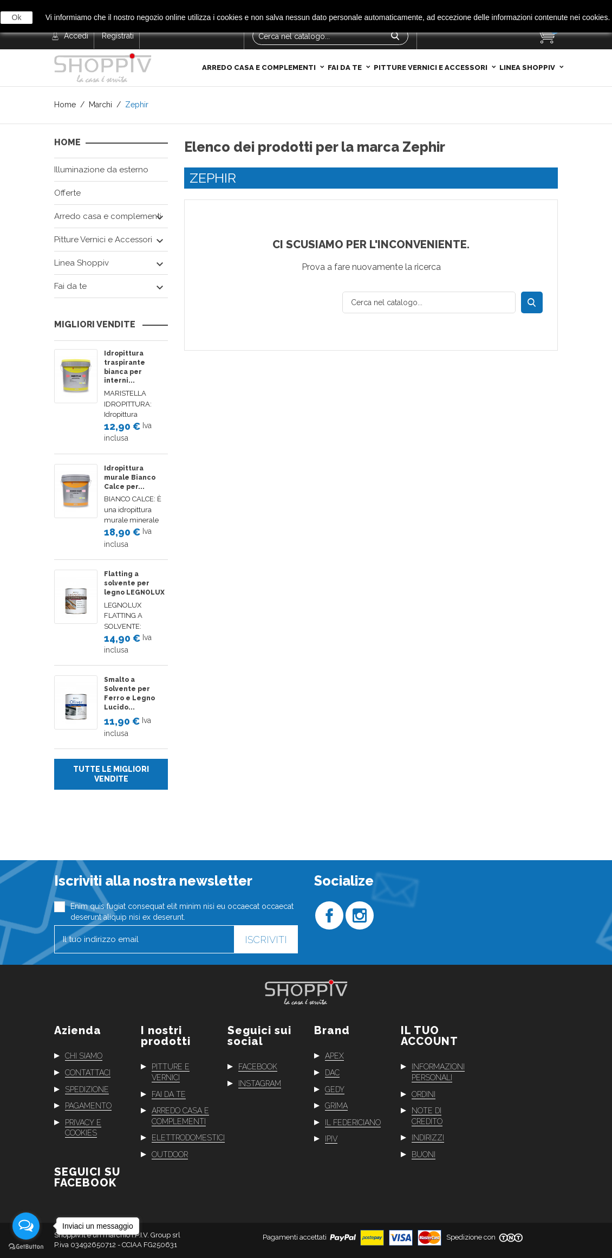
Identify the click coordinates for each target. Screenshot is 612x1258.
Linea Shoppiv (528, 45)
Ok (17, 17)
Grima (336, 1105)
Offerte (67, 193)
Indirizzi (428, 1137)
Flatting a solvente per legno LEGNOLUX (134, 583)
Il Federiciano (353, 1122)
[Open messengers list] (26, 1226)
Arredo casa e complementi (259, 45)
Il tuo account (429, 1036)
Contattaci (87, 1072)
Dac (332, 1072)
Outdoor (170, 1154)
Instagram (259, 1083)
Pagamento (88, 1105)
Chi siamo (83, 1055)
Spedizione (87, 1089)
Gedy (334, 1089)
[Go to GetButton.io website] (26, 1246)
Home (67, 142)
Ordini (423, 1093)
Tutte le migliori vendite (111, 774)
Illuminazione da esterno (101, 170)
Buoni (423, 1154)
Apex (334, 1055)
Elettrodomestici (188, 1137)
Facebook (257, 1066)
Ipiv (331, 1138)
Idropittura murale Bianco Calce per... (129, 478)
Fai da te (345, 45)
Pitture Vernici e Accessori (431, 45)
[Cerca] (429, 302)
